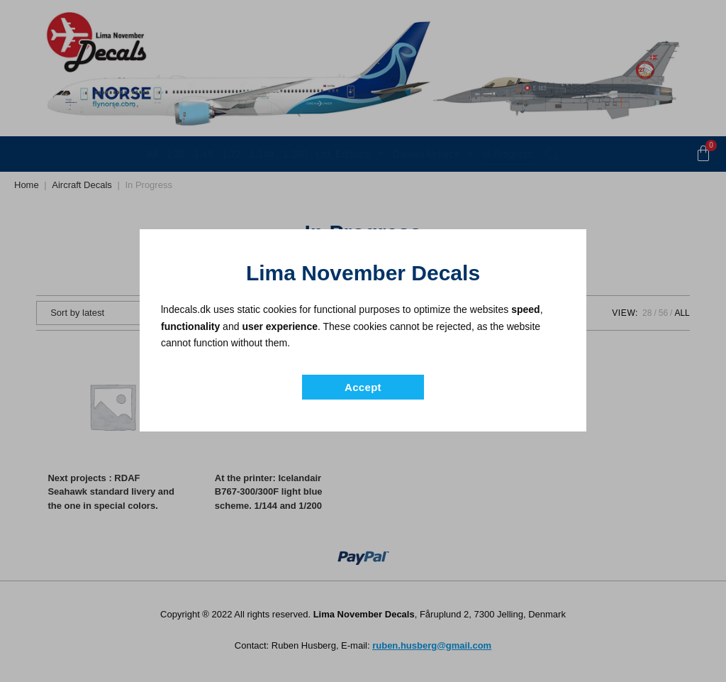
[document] (363, 341)
